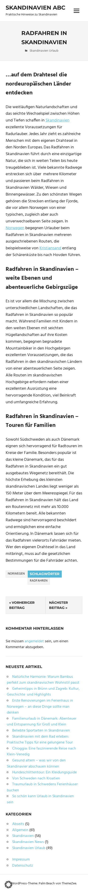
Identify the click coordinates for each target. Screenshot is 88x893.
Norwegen (15, 228)
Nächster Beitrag (58, 605)
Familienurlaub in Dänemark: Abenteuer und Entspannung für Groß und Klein (41, 722)
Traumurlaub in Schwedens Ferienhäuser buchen (42, 787)
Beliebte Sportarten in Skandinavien (41, 731)
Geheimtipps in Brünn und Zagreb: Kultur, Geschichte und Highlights (43, 692)
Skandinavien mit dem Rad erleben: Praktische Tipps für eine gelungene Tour (40, 740)
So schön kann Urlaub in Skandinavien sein (40, 799)
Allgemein (20, 830)
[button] (8, 884)
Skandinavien (57, 120)
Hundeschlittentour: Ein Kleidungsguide (44, 772)
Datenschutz (22, 866)
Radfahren (38, 580)
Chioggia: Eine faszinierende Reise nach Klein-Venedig (41, 752)
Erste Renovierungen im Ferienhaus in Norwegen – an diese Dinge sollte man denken (40, 707)
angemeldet (34, 641)
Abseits (18, 824)
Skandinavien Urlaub (44, 51)
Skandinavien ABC (35, 7)
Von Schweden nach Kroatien (36, 778)
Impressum (21, 860)
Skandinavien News (28, 842)
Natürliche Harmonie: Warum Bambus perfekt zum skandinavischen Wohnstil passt (43, 680)
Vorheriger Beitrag (21, 605)
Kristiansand (50, 248)
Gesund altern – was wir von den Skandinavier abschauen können (36, 763)
